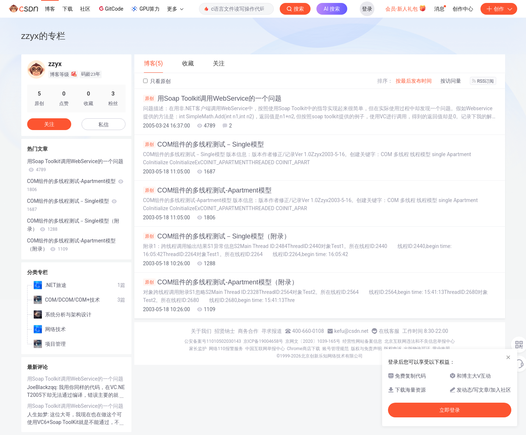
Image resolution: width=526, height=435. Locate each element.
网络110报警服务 (226, 348)
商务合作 (248, 331)
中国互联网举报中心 (265, 348)
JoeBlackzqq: (43, 387)
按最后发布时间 (414, 81)
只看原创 (157, 81)
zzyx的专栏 (43, 36)
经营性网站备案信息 (362, 341)
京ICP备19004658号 (263, 341)
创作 (499, 9)
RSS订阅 (483, 81)
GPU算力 (145, 8)
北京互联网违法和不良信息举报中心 (419, 341)
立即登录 (449, 410)
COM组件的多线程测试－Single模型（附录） (216, 236)
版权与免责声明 (366, 348)
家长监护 (198, 348)
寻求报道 (271, 331)
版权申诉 (393, 348)
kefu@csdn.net (351, 331)
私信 (103, 124)
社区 (85, 9)
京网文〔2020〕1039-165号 (312, 341)
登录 (367, 9)
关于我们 (201, 331)
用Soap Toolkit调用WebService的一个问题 (212, 98)
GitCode (110, 8)
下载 (67, 9)
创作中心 (463, 9)
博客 (50, 9)
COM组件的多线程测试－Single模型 (203, 144)
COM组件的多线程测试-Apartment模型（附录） (220, 282)
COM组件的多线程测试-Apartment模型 (207, 190)
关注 (49, 124)
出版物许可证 (417, 348)
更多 (175, 9)
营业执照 (441, 348)
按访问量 (450, 81)
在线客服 (389, 331)
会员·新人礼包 (405, 8)
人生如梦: (38, 414)
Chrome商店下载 (303, 348)
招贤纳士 (224, 331)
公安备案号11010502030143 (212, 341)
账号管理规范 (335, 348)
